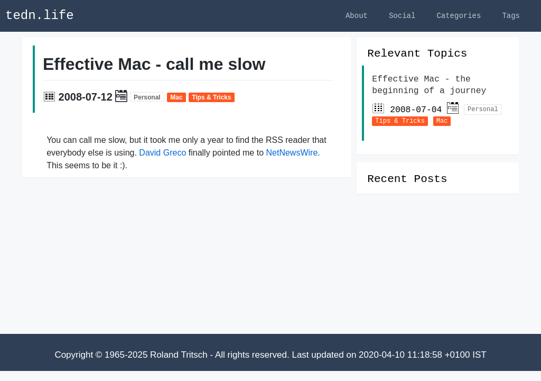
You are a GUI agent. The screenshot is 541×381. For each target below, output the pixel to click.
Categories (458, 16)
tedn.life (39, 15)
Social (402, 16)
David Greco (162, 154)
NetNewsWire (292, 154)
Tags (511, 16)
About (357, 16)
